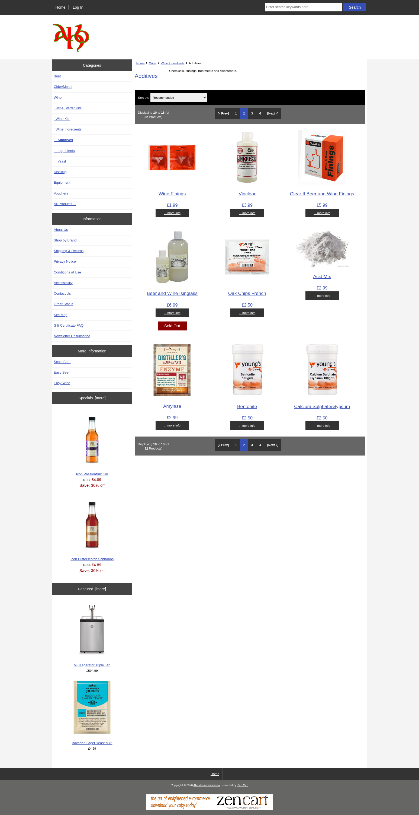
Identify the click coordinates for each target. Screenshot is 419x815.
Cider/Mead (63, 87)
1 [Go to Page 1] (236, 113)
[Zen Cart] (209, 809)
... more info (172, 213)
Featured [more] (92, 589)
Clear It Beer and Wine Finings (322, 193)
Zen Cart (243, 785)
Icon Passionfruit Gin (92, 443)
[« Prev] (223, 113)
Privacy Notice (65, 261)
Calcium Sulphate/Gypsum (322, 406)
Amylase (172, 406)
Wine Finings (172, 193)
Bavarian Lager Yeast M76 (92, 712)
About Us (61, 230)
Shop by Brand (65, 240)
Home (60, 7)
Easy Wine (62, 383)
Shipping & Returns (68, 251)
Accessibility (63, 283)
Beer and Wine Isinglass (172, 293)
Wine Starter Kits (68, 108)
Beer (57, 76)
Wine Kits (62, 119)
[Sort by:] (178, 97)
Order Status (63, 304)
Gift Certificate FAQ (68, 325)
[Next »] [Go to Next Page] (272, 113)
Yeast (60, 161)
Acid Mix (322, 276)
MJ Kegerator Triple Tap (92, 634)
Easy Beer (62, 372)
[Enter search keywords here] (303, 7)
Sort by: (143, 97)
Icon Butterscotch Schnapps (92, 528)
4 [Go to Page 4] (260, 113)
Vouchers (61, 193)
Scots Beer (62, 362)
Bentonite (247, 406)
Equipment (62, 182)
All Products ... (65, 204)
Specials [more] (92, 398)
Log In (78, 7)
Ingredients (64, 151)
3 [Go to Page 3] (252, 113)
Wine (152, 63)
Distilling (60, 172)
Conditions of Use (67, 272)
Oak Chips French (247, 293)
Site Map (60, 315)
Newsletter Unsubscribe (72, 336)
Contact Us (62, 293)
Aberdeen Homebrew (207, 785)
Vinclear (247, 193)
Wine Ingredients (173, 63)
